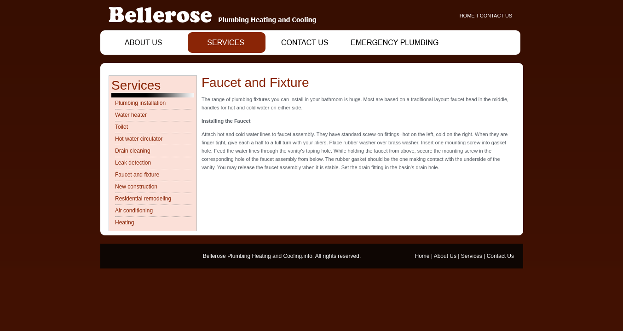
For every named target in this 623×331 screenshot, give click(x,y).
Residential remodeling (143, 198)
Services (471, 256)
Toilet (121, 127)
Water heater (131, 115)
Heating (124, 222)
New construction (136, 186)
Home (422, 256)
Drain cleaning (132, 151)
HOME (467, 15)
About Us (445, 256)
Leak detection (133, 163)
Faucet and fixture (137, 174)
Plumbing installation (140, 103)
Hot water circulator (138, 139)
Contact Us (500, 256)
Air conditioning (134, 210)
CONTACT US (496, 15)
